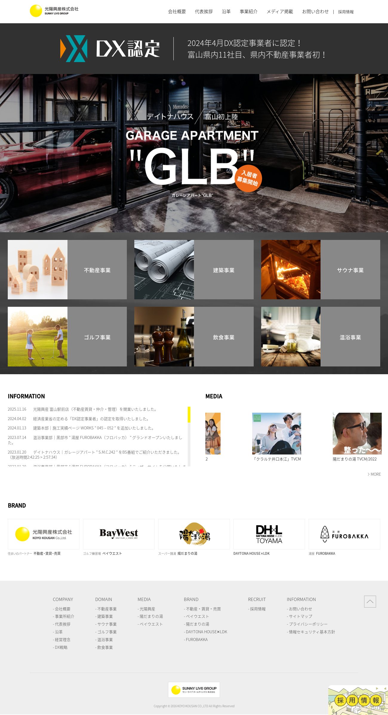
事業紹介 (249, 11)
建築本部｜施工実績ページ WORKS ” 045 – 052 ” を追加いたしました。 (94, 428)
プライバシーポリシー (308, 624)
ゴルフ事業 (107, 631)
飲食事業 (105, 647)
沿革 (226, 11)
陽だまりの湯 (151, 616)
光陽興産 (147, 608)
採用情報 (346, 11)
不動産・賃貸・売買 (203, 608)
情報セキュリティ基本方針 (312, 631)
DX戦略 (61, 647)
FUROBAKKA (197, 639)
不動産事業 (107, 608)
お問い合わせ (315, 11)
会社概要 (177, 11)
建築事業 (105, 616)
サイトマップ (300, 616)
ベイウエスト (151, 624)
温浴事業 (105, 639)
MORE (376, 474)
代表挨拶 (204, 11)
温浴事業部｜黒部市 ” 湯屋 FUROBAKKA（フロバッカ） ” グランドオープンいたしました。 (95, 439)
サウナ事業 (107, 624)
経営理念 (62, 639)
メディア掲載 (280, 11)
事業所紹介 (64, 616)
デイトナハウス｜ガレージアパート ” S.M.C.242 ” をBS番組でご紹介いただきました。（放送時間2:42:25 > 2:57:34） (94, 454)
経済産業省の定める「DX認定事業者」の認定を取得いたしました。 (91, 418)
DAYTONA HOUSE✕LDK (206, 631)
